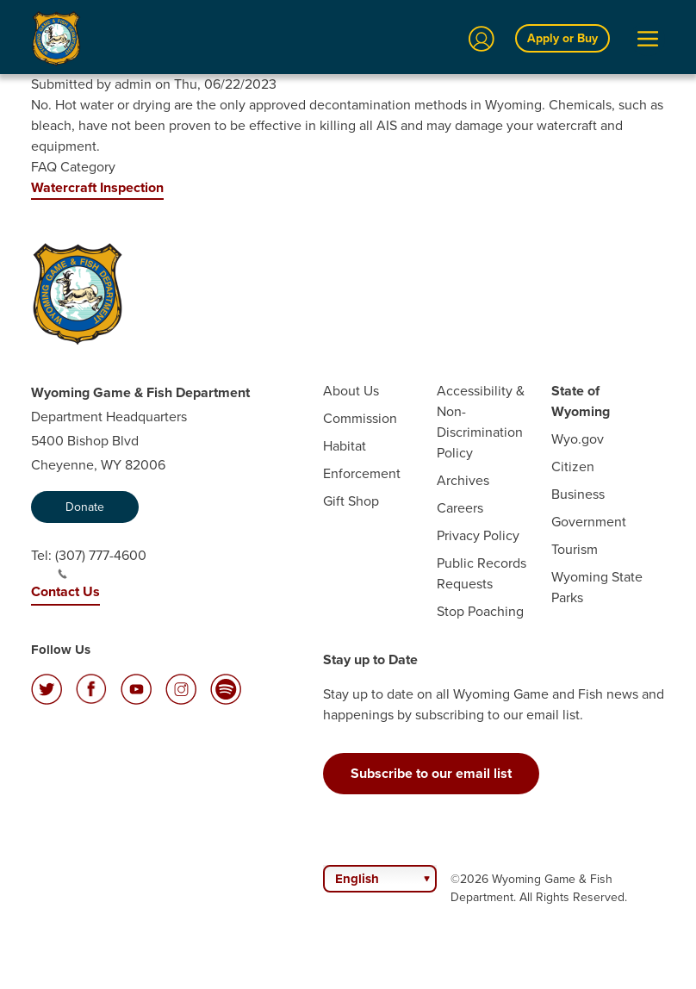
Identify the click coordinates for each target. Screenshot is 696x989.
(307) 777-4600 (100, 562)
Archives (463, 480)
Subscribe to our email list (431, 773)
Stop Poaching (480, 611)
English (357, 878)
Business (578, 494)
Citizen (572, 466)
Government (588, 522)
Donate (84, 507)
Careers (460, 508)
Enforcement (362, 473)
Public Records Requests (481, 573)
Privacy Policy (478, 535)
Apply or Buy (562, 38)
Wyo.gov (577, 439)
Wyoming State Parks (597, 587)
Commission (360, 418)
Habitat (344, 446)
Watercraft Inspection (97, 187)
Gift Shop (351, 501)
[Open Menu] (648, 39)
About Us (351, 391)
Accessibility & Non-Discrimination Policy (481, 422)
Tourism (574, 549)
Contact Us (65, 591)
